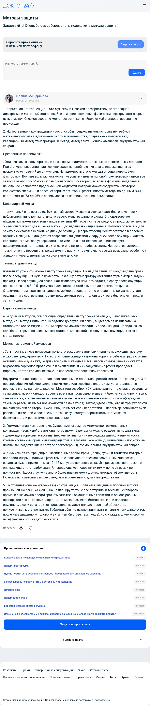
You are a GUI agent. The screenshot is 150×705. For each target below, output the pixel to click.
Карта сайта (83, 677)
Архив (125, 677)
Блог (113, 677)
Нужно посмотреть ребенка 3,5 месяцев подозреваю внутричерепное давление (52, 573)
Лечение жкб (12, 589)
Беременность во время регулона (24, 605)
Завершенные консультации (54, 670)
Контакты (9, 670)
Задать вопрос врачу (75, 624)
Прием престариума (16, 565)
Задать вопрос (130, 44)
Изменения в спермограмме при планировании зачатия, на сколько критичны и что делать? (60, 613)
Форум (100, 677)
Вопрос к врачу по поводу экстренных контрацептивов (37, 557)
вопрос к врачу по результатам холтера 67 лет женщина (38, 581)
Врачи (25, 670)
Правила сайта (60, 677)
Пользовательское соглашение (24, 677)
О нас (81, 670)
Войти (139, 677)
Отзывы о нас (99, 670)
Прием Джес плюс (15, 597)
